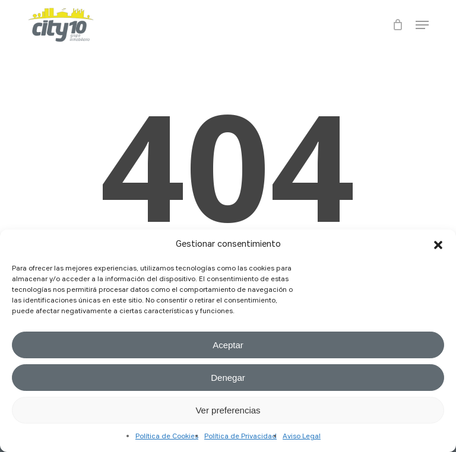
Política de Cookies (166, 436)
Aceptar (228, 345)
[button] (438, 245)
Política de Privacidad (240, 436)
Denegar (228, 378)
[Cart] (398, 25)
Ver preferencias (227, 410)
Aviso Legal (302, 436)
